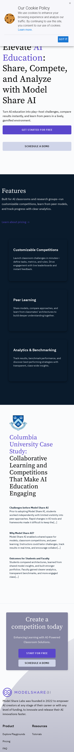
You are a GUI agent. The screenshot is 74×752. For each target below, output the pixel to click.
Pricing (6, 741)
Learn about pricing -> (16, 222)
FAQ (5, 748)
